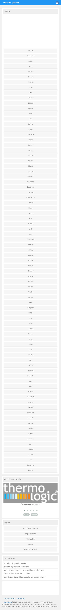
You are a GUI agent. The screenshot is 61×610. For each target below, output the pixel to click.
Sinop (30, 344)
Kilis (30, 460)
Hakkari (30, 203)
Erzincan (30, 171)
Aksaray (30, 402)
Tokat (30, 360)
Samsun (30, 334)
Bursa (31, 129)
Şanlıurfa (30, 376)
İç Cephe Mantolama (30, 528)
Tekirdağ (30, 355)
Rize (30, 323)
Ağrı (30, 66)
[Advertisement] (30, 31)
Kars (30, 234)
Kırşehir (30, 255)
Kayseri (30, 245)
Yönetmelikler (30, 539)
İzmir (30, 229)
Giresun (30, 192)
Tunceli (30, 371)
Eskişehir (30, 182)
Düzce (30, 470)
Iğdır (30, 444)
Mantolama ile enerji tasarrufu (15, 563)
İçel (30, 218)
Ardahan (30, 439)
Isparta (30, 213)
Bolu (30, 119)
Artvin (30, 87)
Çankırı (30, 140)
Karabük (30, 454)
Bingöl (30, 108)
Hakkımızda (21, 599)
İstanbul (30, 224)
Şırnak (30, 428)
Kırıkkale (30, 418)
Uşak (30, 381)
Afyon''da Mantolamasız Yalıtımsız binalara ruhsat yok (24, 570)
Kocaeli (30, 260)
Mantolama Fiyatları (30, 549)
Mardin (30, 292)
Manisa (30, 281)
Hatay (31, 208)
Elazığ (30, 166)
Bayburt (30, 407)
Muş (30, 302)
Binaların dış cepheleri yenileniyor (16, 567)
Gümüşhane (30, 197)
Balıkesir (31, 98)
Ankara (30, 77)
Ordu (30, 318)
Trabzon (30, 365)
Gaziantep (30, 187)
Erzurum (30, 176)
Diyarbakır (30, 155)
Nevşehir (30, 308)
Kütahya (30, 271)
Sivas (30, 350)
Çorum (30, 145)
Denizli (30, 150)
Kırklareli (30, 250)
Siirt (30, 339)
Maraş (30, 287)
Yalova (30, 449)
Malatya (30, 276)
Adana (30, 51)
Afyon (30, 61)
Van (30, 386)
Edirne (30, 161)
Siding (30, 544)
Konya (30, 266)
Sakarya (30, 329)
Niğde (31, 313)
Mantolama (8, 602)
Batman (30, 423)
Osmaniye (30, 465)
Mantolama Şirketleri (10, 3)
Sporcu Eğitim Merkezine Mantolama (17, 574)
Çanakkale (30, 134)
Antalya (30, 82)
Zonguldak (30, 397)
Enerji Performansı (30, 534)
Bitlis (30, 113)
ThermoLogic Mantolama (31, 504)
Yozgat (30, 392)
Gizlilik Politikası (9, 599)
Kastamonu (31, 239)
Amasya (30, 71)
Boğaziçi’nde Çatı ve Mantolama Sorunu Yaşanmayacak (24, 577)
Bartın (30, 433)
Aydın (30, 92)
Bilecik (30, 103)
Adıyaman (30, 56)
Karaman (30, 413)
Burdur (30, 124)
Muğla (30, 297)
